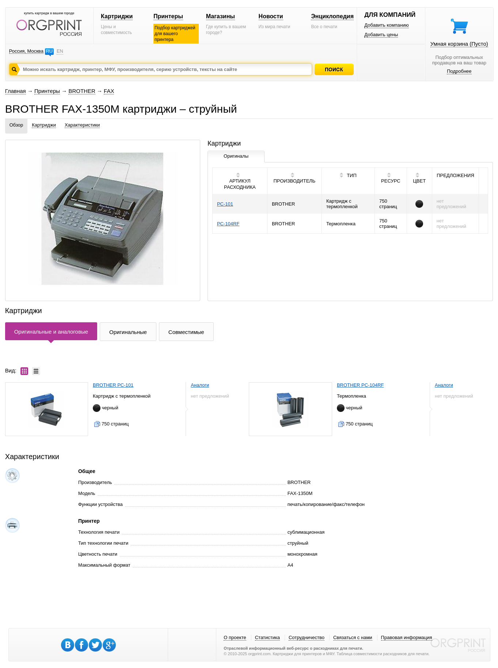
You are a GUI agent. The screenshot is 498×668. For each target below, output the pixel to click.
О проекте (235, 637)
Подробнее (459, 71)
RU (49, 51)
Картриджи (117, 16)
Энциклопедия (332, 16)
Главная (15, 91)
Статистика (267, 637)
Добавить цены (381, 34)
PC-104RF (228, 223)
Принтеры (168, 16)
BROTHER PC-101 (113, 385)
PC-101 (225, 204)
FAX (109, 91)
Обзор (16, 125)
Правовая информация (406, 637)
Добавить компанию (386, 25)
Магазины (220, 16)
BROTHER (81, 91)
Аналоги (200, 385)
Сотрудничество (306, 637)
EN (60, 51)
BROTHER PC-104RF (360, 385)
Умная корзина (459, 44)
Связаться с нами (352, 637)
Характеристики (82, 125)
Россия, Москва (26, 51)
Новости (271, 16)
